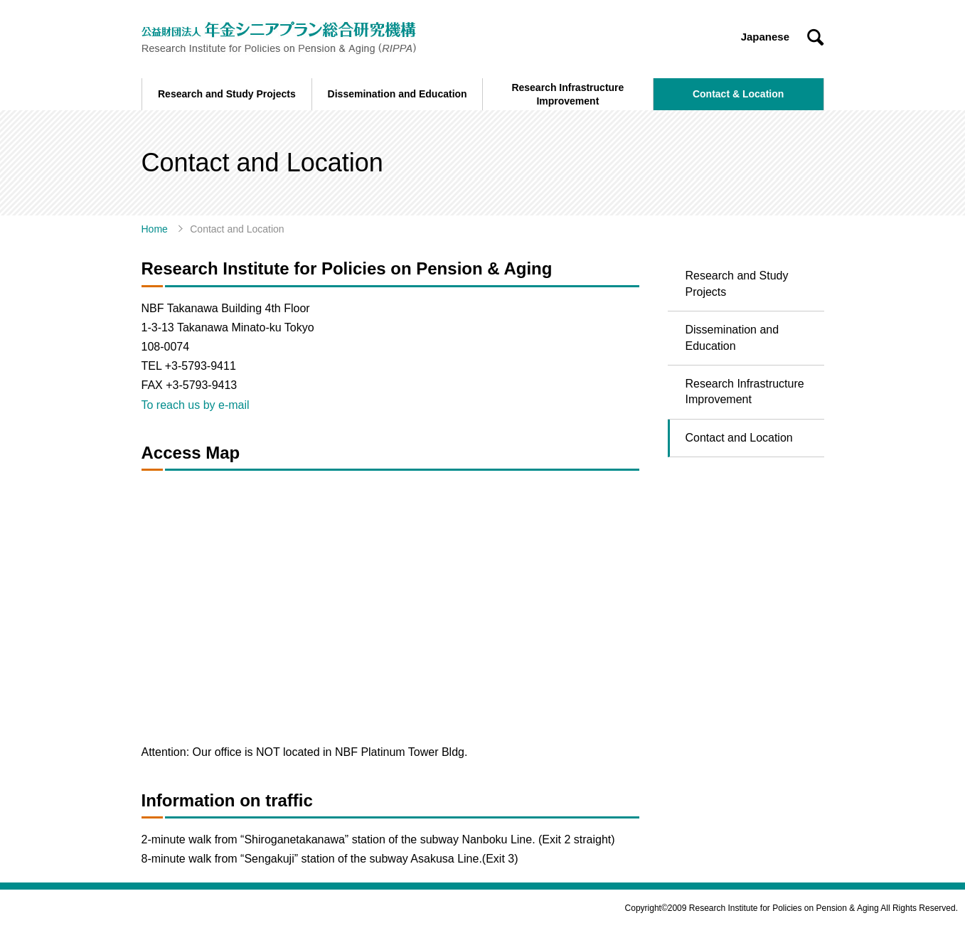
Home (155, 229)
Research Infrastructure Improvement (745, 391)
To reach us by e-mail (196, 405)
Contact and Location (739, 438)
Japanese (765, 37)
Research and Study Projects (737, 283)
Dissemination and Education (732, 337)
